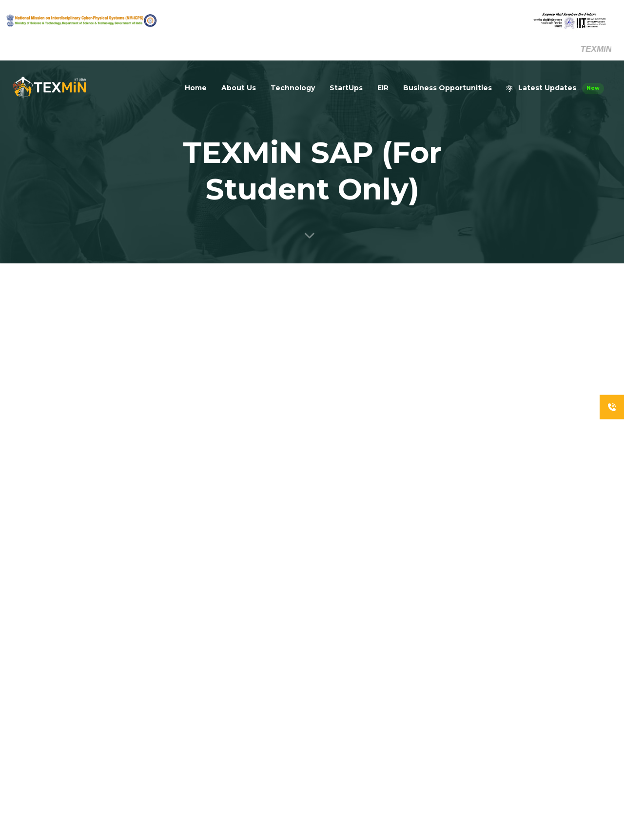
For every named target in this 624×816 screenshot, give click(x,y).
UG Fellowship (454, 687)
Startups (446, 724)
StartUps (346, 87)
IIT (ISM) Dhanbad (538, 682)
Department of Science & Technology (548, 638)
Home (196, 87)
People (444, 650)
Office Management (542, 701)
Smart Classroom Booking (539, 726)
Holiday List (450, 742)
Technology (293, 87)
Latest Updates (555, 88)
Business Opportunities (447, 87)
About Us (238, 87)
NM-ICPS (526, 663)
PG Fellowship (454, 705)
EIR (383, 87)
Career (444, 668)
